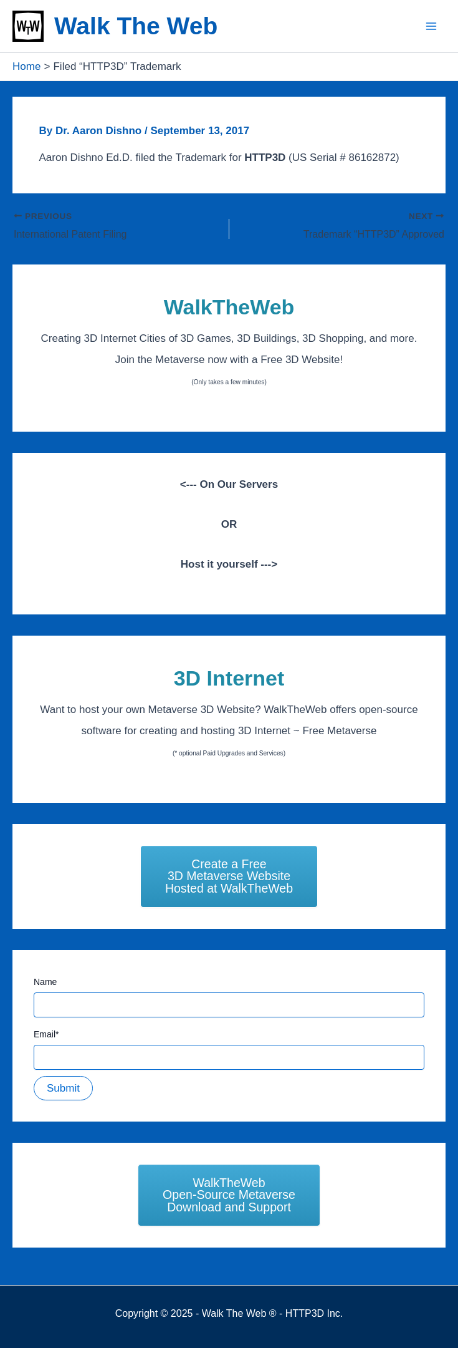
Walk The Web (135, 25)
